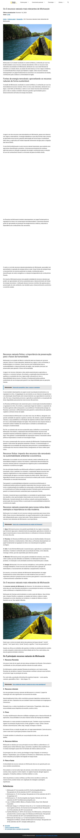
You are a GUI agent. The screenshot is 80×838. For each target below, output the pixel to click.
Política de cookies (52, 835)
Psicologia (52, 2)
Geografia (19, 19)
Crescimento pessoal (39, 2)
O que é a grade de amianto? (12, 827)
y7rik (8, 14)
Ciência (62, 2)
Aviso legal (39, 835)
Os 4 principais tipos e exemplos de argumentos (17, 829)
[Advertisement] (27, 106)
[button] (68, 2)
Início (4, 19)
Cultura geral (25, 2)
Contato (44, 835)
